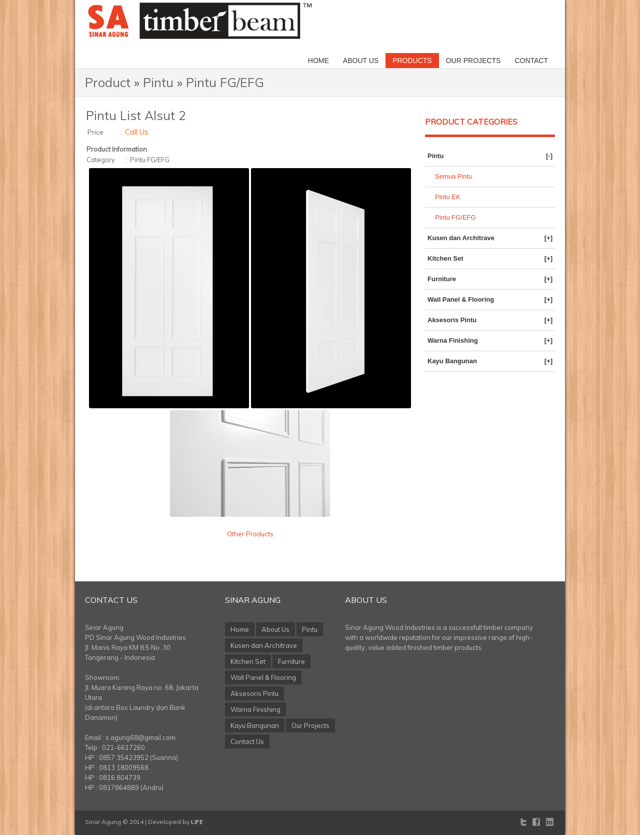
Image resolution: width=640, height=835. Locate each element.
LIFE (197, 821)
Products (412, 61)
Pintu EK (447, 197)
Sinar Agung (252, 600)
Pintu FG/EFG (225, 82)
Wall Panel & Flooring (490, 300)
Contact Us (111, 600)
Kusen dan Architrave (490, 238)
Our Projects (473, 61)
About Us (360, 61)
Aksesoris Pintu (490, 320)
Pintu (158, 82)
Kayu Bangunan (490, 361)
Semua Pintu (453, 176)
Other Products (250, 534)
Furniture (490, 279)
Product (107, 82)
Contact (531, 61)
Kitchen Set (490, 259)
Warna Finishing (490, 341)
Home (318, 61)
